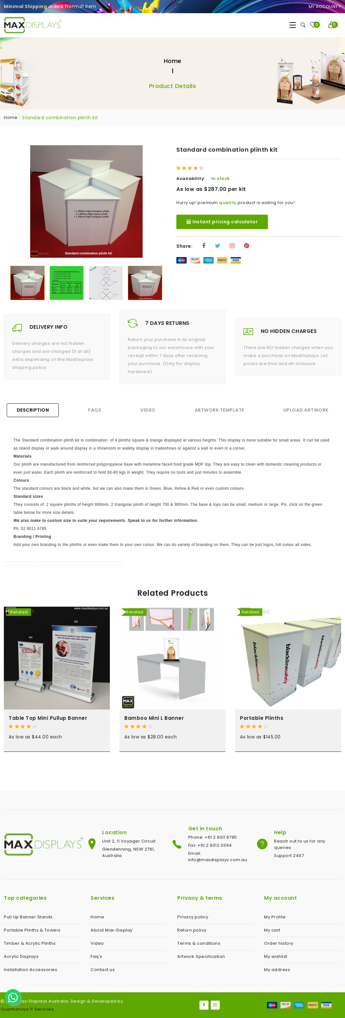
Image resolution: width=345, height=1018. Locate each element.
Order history (279, 943)
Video (147, 410)
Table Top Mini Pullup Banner (48, 718)
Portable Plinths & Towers (32, 930)
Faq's (96, 956)
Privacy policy (192, 917)
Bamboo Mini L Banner (154, 718)
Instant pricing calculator (222, 222)
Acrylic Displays (21, 956)
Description (33, 410)
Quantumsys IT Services (27, 1009)
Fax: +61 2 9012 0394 (210, 845)
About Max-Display (112, 930)
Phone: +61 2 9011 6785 (212, 837)
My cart (272, 930)
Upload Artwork (306, 410)
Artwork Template (219, 410)
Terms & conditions (198, 943)
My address (277, 970)
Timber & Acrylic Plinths (30, 943)
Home (172, 61)
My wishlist (276, 956)
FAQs (94, 410)
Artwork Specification (201, 956)
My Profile (275, 917)
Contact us (103, 970)
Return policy (192, 930)
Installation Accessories (30, 970)
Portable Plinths (261, 718)
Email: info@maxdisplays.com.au (217, 856)
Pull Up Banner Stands (28, 917)
